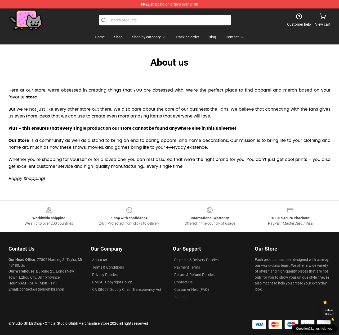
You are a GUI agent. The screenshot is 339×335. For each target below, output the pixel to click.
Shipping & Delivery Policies (196, 260)
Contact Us (183, 282)
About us (99, 260)
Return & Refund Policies (194, 275)
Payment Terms (187, 267)
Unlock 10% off (329, 312)
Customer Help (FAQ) (191, 289)
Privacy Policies (105, 275)
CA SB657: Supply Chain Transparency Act (126, 289)
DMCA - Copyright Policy (112, 282)
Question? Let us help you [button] (314, 329)
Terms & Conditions (108, 267)
